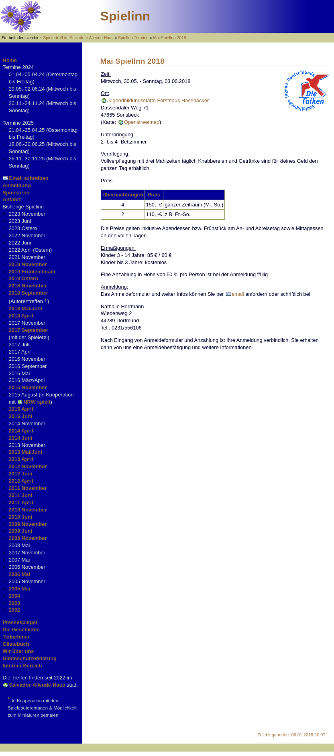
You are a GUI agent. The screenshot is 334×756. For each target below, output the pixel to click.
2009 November (28, 524)
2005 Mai (19, 589)
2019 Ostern (23, 278)
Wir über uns (18, 651)
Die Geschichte (20, 630)
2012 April (21, 481)
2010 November (28, 510)
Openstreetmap (141, 122)
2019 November (28, 264)
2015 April (21, 409)
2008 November (28, 538)
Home (9, 60)
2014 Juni (20, 438)
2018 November (28, 286)
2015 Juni (20, 416)
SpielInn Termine (133, 38)
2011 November (28, 488)
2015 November (28, 387)
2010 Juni (20, 517)
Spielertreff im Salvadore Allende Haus (78, 38)
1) (44, 300)
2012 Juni (20, 474)
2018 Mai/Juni (25, 308)
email (238, 294)
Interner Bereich (22, 666)
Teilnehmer (15, 637)
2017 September (28, 330)
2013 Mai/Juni (25, 452)
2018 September (28, 293)
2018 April (21, 316)
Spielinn (125, 16)
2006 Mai (19, 574)
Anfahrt (11, 199)
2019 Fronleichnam (32, 272)
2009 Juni (20, 531)
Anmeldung (16, 185)
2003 (14, 603)
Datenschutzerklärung (29, 658)
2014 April (21, 431)
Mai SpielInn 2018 (169, 38)
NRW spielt (36, 402)
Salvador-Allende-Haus (37, 685)
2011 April (21, 502)
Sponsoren (15, 193)
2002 (14, 610)
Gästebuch (15, 644)
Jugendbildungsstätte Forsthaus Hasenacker (158, 100)
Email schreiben (28, 178)
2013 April (21, 459)
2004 (14, 596)
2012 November (28, 466)
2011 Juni (20, 495)
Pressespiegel (19, 622)
